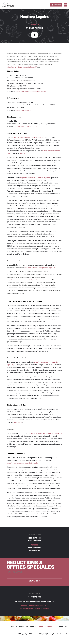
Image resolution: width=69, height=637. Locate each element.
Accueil (14, 626)
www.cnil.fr (17, 422)
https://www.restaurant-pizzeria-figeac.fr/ (22, 67)
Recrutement (31, 626)
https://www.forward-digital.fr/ (26, 126)
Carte (21, 626)
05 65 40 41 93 (36, 28)
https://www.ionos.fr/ (23, 110)
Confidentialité (61, 626)
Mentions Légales (45, 626)
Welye (22, 153)
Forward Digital (39, 634)
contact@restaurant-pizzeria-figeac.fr (36, 601)
